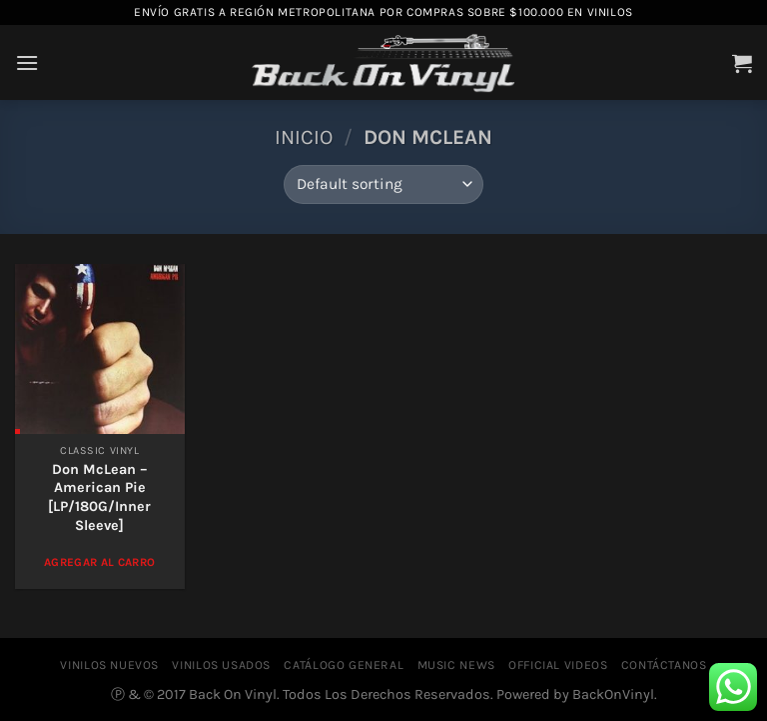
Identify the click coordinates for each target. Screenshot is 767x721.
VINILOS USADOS (221, 665)
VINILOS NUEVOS (109, 665)
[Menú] (27, 62)
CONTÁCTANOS (664, 665)
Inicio (304, 137)
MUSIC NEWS (456, 665)
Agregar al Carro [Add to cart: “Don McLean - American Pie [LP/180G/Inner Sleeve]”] (100, 562)
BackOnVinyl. (614, 694)
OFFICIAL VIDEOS (557, 665)
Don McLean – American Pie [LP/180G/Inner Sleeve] (99, 497)
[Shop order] (383, 184)
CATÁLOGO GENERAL (343, 665)
